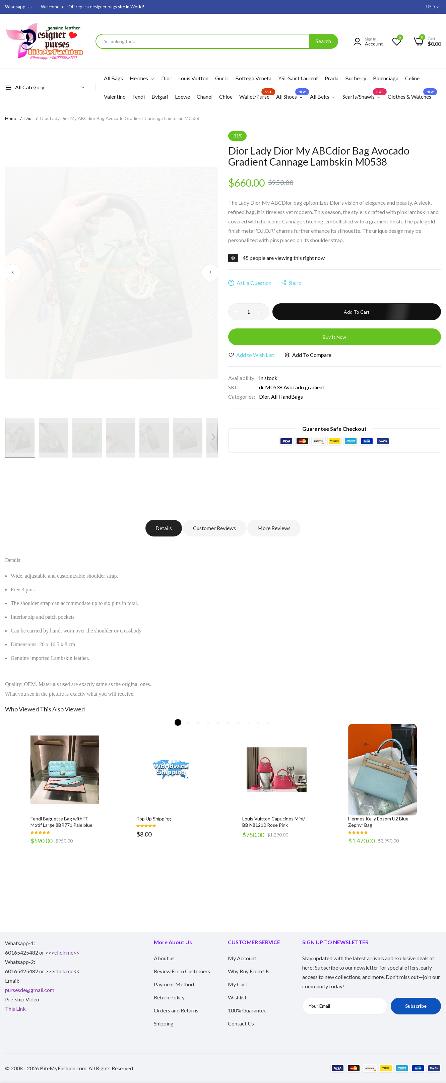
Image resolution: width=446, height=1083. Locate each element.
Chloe (226, 96)
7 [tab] (238, 722)
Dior (166, 78)
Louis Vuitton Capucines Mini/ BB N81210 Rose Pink (273, 822)
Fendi (138, 96)
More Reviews (274, 528)
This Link (15, 1008)
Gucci (222, 78)
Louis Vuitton (193, 78)
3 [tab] (198, 722)
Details (162, 528)
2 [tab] (188, 722)
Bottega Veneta (253, 78)
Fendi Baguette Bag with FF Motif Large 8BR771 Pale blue (61, 822)
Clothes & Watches (411, 94)
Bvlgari (159, 96)
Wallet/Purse (256, 94)
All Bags (113, 78)
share (291, 282)
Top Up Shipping (153, 818)
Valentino (115, 96)
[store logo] (47, 41)
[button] (433, 7)
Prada (331, 78)
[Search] (323, 41)
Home (11, 118)
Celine (412, 78)
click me (63, 952)
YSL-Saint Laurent (298, 78)
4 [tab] (208, 722)
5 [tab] (218, 722)
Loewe (182, 96)
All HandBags (287, 396)
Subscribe (416, 1006)
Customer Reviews (214, 528)
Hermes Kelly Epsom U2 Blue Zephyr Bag (378, 822)
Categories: (241, 396)
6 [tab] (228, 722)
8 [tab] (248, 722)
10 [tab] (268, 722)
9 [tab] (258, 722)
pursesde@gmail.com (29, 990)
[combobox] (216, 41)
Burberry (355, 78)
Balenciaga (385, 78)
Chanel (204, 96)
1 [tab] (178, 722)
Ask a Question (249, 283)
